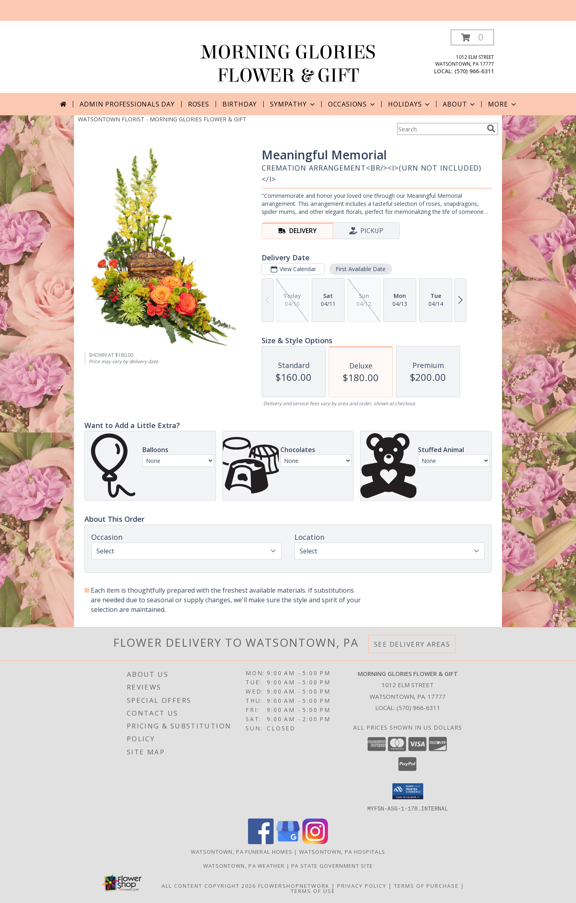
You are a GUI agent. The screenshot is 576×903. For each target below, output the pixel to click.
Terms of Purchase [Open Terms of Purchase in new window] (426, 885)
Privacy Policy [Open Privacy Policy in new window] (361, 885)
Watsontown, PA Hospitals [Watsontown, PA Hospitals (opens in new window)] (342, 851)
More (502, 104)
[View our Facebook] (261, 841)
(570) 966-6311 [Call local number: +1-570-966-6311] (474, 71)
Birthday (239, 104)
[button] (472, 37)
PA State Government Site (332, 865)
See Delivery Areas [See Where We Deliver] (412, 644)
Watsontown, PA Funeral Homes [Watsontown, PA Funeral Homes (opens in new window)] (241, 851)
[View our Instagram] (315, 841)
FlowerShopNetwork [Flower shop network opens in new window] (294, 885)
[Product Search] (440, 129)
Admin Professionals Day (127, 104)
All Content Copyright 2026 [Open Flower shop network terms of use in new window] (209, 885)
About (459, 104)
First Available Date (361, 269)
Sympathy (293, 104)
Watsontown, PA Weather (244, 865)
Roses (198, 104)
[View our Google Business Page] (288, 841)
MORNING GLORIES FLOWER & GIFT (288, 64)
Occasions (352, 104)
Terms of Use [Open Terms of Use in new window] (313, 890)
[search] (491, 128)
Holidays (409, 104)
